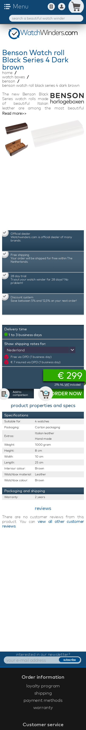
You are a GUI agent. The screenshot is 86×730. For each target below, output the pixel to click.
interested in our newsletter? (43, 654)
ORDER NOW (66, 393)
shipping (43, 693)
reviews (43, 508)
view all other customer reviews (43, 524)
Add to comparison (20, 393)
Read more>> (14, 113)
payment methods (43, 700)
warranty (43, 707)
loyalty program (43, 685)
